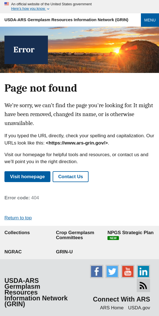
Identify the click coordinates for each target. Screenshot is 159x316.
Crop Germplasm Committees (75, 235)
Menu (150, 20)
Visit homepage (27, 176)
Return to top (18, 218)
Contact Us (70, 176)
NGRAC (13, 251)
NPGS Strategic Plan (130, 235)
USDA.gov (139, 307)
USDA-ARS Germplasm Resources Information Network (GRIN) (66, 20)
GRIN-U (64, 251)
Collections (17, 232)
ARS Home (112, 307)
